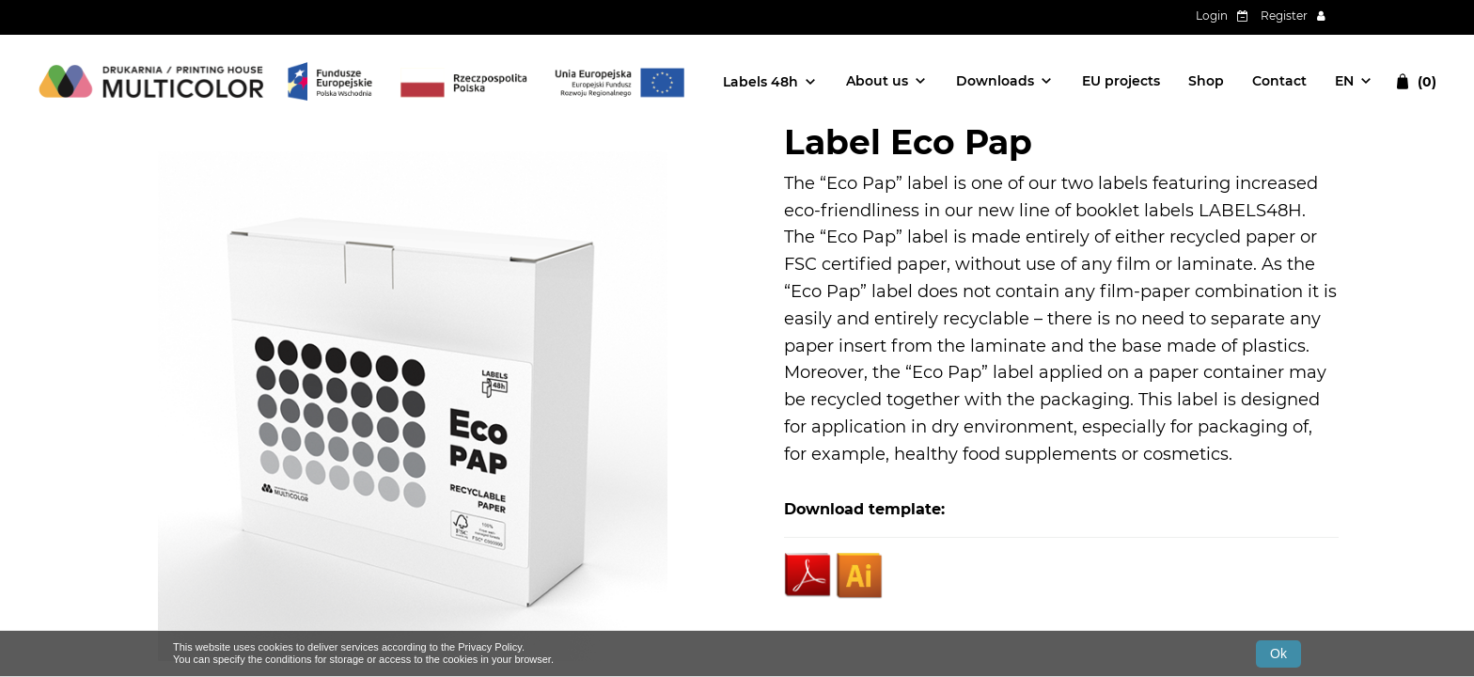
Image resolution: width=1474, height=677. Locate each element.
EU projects (1121, 80)
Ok (1278, 653)
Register (1284, 15)
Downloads (995, 80)
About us (877, 80)
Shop (1206, 80)
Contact (1279, 80)
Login (1212, 15)
